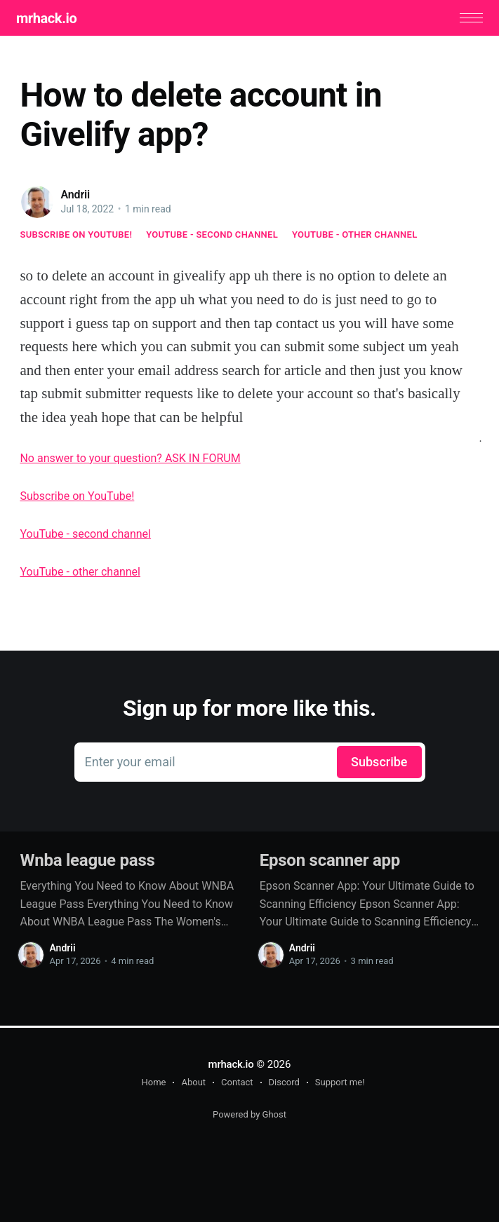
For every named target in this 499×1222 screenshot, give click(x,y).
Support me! (340, 1083)
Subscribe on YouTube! (76, 236)
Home (153, 1083)
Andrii (75, 196)
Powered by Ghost (249, 1115)
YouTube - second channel (212, 236)
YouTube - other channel (355, 236)
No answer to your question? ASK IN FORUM (130, 460)
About (193, 1083)
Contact (237, 1083)
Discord (284, 1083)
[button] (467, 19)
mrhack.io (50, 19)
